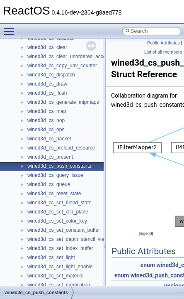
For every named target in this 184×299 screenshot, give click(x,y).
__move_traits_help (49, 125)
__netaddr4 (40, 171)
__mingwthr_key (45, 71)
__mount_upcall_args (51, 80)
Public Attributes (163, 43)
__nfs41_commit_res (50, 281)
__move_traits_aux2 (49, 116)
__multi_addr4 (43, 153)
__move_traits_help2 (50, 144)
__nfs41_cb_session (50, 244)
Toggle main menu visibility (11, 28)
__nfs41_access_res (50, 208)
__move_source (45, 89)
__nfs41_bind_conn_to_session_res (67, 226)
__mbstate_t (41, 43)
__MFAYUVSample (48, 61)
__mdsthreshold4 (46, 52)
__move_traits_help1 (50, 134)
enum (147, 265)
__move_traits (42, 98)
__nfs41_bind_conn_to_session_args (68, 217)
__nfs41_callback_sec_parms (60, 235)
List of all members (163, 52)
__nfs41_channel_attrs (52, 253)
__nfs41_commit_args (51, 271)
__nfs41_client (43, 262)
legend (146, 233)
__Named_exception (50, 162)
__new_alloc (41, 180)
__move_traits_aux (48, 107)
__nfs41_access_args (51, 198)
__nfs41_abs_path (47, 189)
